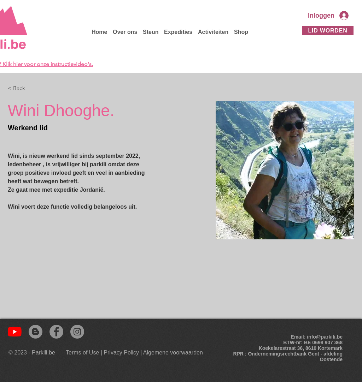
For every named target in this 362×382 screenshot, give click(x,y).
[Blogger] (35, 332)
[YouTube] (15, 332)
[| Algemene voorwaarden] (172, 353)
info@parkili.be (325, 337)
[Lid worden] (328, 30)
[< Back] (22, 88)
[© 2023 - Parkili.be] (33, 353)
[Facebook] (56, 332)
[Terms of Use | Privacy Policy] (102, 353)
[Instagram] (77, 332)
